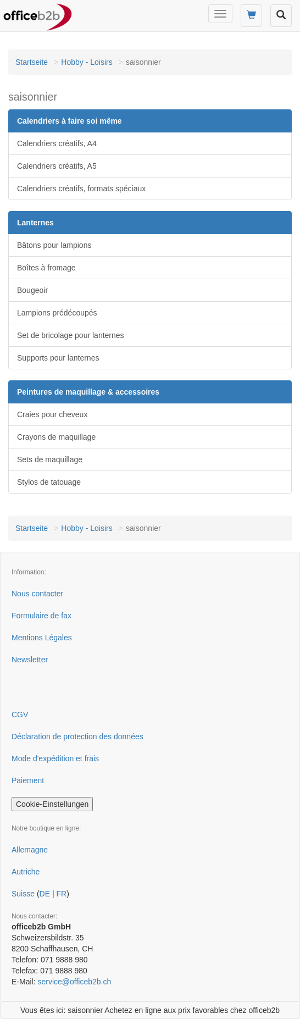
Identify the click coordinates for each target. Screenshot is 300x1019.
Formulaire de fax (41, 615)
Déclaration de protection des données (77, 736)
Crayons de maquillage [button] (56, 437)
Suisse (23, 893)
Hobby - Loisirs (86, 62)
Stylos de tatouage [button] (49, 482)
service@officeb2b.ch (74, 981)
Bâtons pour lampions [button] (54, 245)
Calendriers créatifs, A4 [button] (57, 143)
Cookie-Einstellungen (52, 804)
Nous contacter (37, 593)
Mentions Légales (42, 637)
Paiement (28, 780)
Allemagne (30, 849)
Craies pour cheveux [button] (52, 414)
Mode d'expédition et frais (55, 758)
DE (45, 893)
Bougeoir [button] (32, 290)
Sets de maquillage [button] (49, 459)
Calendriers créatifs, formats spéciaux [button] (81, 188)
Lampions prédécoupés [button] (57, 312)
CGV (20, 714)
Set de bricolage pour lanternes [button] (70, 335)
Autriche (26, 871)
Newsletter (30, 659)
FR (61, 893)
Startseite (31, 62)
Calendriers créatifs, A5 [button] (57, 166)
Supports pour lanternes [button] (58, 357)
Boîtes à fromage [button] (46, 267)
